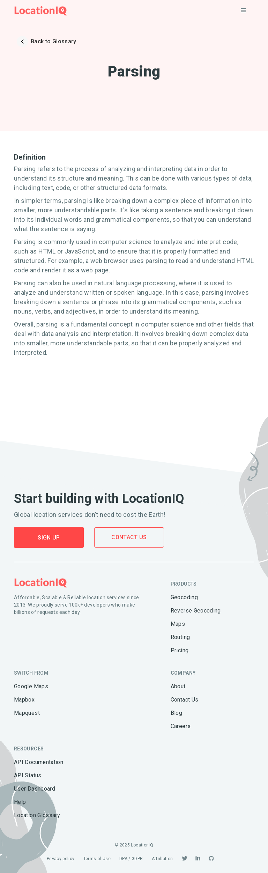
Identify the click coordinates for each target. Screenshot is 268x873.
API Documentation (38, 762)
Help (20, 802)
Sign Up (49, 537)
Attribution (162, 858)
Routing (180, 637)
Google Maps (31, 686)
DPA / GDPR (131, 858)
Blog (176, 713)
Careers (181, 726)
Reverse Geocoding (196, 610)
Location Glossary (37, 815)
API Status (28, 775)
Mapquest (27, 713)
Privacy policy (61, 858)
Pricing (180, 650)
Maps (178, 624)
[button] (243, 10)
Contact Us (129, 537)
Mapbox (24, 699)
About (178, 686)
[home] (40, 10)
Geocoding (184, 597)
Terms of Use (97, 858)
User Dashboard (34, 788)
